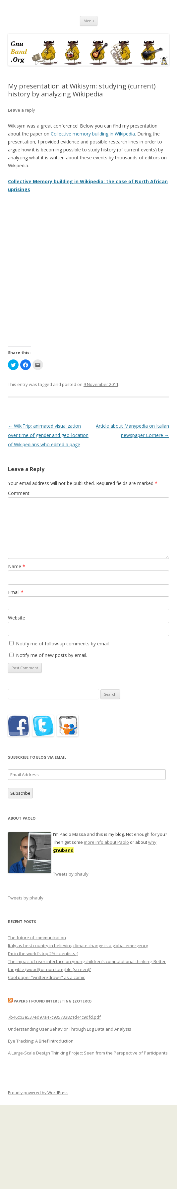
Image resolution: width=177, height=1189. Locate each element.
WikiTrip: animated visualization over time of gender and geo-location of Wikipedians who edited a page (48, 435)
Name (16, 566)
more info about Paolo (106, 842)
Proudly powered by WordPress (38, 1093)
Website (16, 618)
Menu (89, 20)
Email (16, 592)
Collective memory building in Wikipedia (93, 134)
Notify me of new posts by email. (51, 655)
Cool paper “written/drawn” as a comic (46, 977)
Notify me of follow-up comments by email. (63, 643)
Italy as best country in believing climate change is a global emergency (78, 945)
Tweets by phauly (70, 874)
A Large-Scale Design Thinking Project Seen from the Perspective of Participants (88, 1053)
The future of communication (37, 938)
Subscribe (20, 793)
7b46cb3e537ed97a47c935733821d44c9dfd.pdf (54, 1017)
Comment (18, 493)
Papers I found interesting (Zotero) (52, 1001)
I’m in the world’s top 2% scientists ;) (43, 953)
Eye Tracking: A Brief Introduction (41, 1041)
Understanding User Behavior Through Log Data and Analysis (69, 1029)
